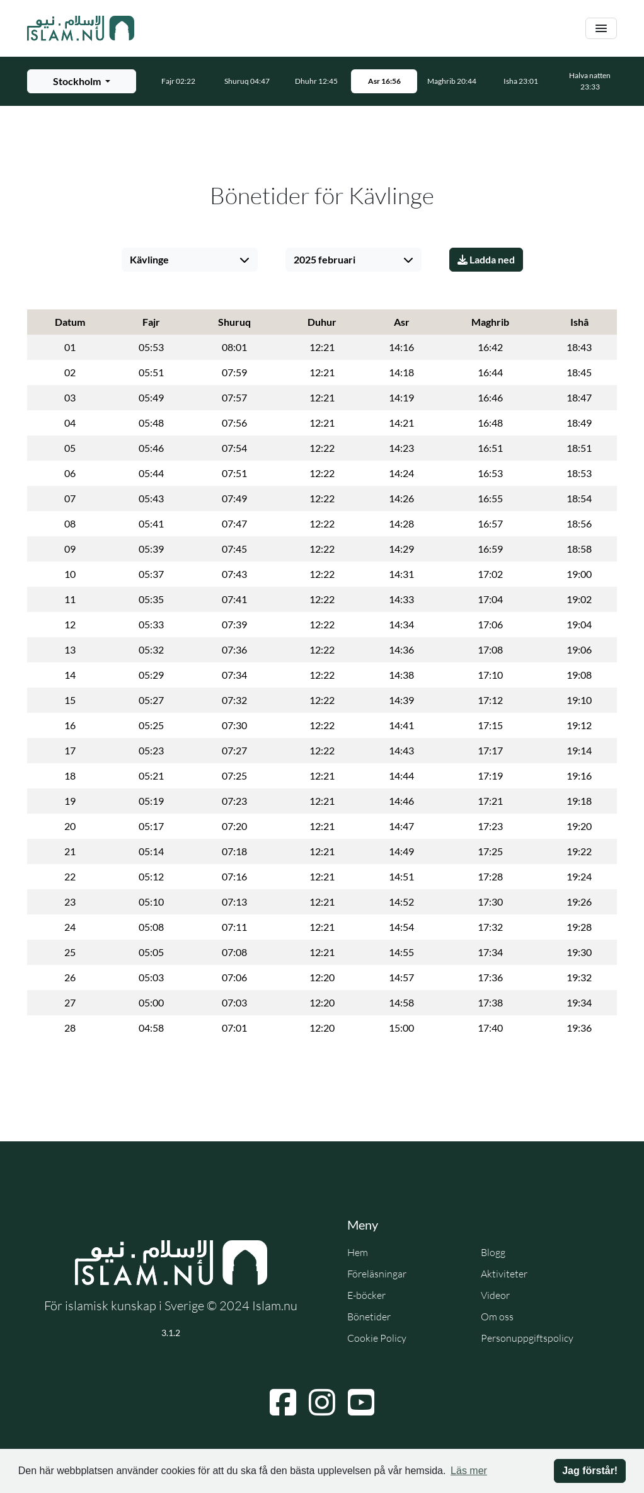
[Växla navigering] (601, 29)
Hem (357, 1252)
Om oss (497, 1316)
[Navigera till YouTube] (361, 1402)
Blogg (493, 1252)
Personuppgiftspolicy (527, 1338)
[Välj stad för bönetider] (81, 81)
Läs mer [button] (469, 1470)
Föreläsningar (376, 1273)
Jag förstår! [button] (590, 1470)
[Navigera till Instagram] (322, 1402)
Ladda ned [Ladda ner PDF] (486, 259)
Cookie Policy (376, 1338)
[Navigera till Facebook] (283, 1402)
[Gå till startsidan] (80, 28)
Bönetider (369, 1316)
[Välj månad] (353, 260)
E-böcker (366, 1295)
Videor (495, 1295)
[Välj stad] (190, 260)
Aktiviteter (504, 1273)
